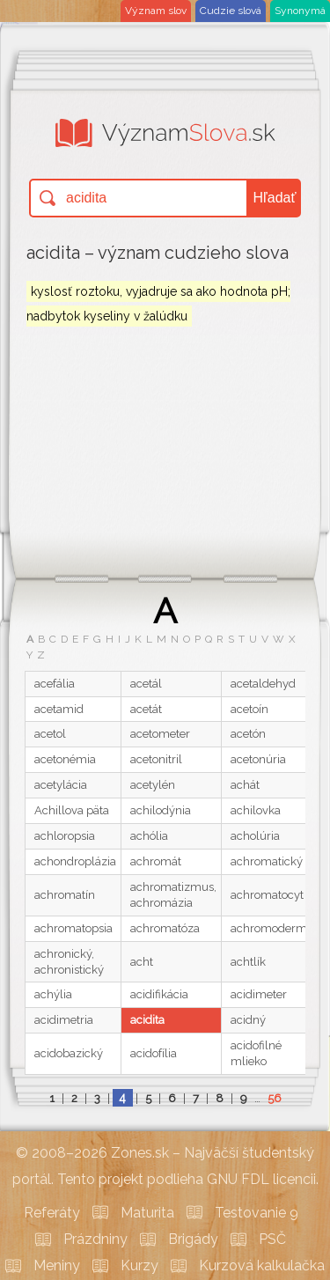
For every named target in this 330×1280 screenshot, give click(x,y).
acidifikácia (159, 994)
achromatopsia (73, 928)
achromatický (267, 861)
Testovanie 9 (256, 1212)
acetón (248, 733)
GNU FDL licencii (261, 1179)
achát (245, 784)
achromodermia (273, 928)
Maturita (147, 1212)
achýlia (53, 994)
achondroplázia (75, 861)
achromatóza (165, 928)
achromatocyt (267, 894)
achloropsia (64, 835)
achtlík (248, 961)
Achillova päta (71, 810)
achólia (149, 835)
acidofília (153, 1053)
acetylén (152, 784)
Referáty (52, 1212)
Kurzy (139, 1265)
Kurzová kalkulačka (262, 1265)
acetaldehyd (263, 683)
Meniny (56, 1265)
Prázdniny (95, 1239)
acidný (248, 1019)
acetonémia (65, 759)
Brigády (193, 1239)
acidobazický (68, 1053)
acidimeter (259, 994)
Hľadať (275, 197)
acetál (146, 683)
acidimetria (63, 1019)
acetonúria (258, 759)
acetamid (59, 709)
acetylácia (60, 784)
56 (275, 1098)
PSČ (272, 1239)
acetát (146, 709)
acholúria (255, 835)
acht (141, 961)
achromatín (64, 894)
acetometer (160, 733)
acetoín (249, 709)
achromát (155, 861)
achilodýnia (160, 810)
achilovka (256, 810)
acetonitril (156, 759)
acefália (54, 683)
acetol (50, 733)
